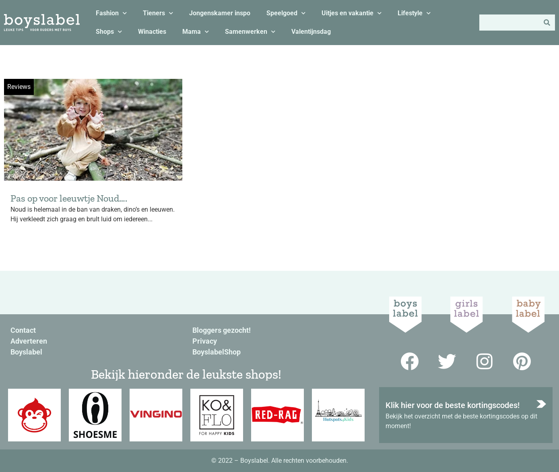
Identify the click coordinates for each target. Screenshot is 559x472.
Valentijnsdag (311, 31)
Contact (23, 330)
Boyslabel (26, 352)
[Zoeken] (547, 22)
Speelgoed (285, 13)
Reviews (19, 87)
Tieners (158, 13)
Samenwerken (250, 31)
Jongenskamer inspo (219, 13)
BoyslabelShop (216, 352)
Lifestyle (414, 13)
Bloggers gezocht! (221, 330)
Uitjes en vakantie (352, 13)
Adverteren (28, 341)
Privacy (204, 341)
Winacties (152, 31)
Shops (109, 31)
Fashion (111, 13)
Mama (195, 31)
